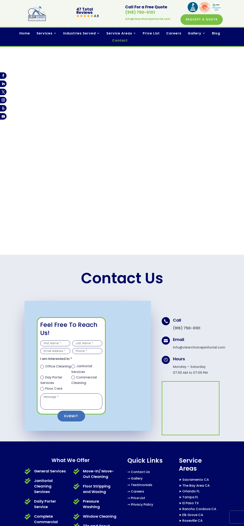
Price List (151, 34)
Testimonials (141, 277)
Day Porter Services (51, 172)
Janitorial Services (81, 161)
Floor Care (51, 181)
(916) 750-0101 (140, 12)
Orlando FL (191, 283)
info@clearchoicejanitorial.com (147, 19)
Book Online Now (173, 489)
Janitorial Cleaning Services (43, 278)
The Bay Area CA (196, 278)
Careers (173, 34)
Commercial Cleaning (84, 172)
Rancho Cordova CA (199, 301)
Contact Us (140, 264)
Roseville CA (192, 313)
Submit (71, 208)
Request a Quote (201, 20)
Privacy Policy (142, 297)
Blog (216, 34)
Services (44, 34)
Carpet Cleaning (50, 334)
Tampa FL (190, 289)
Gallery (194, 34)
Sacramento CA (195, 272)
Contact (120, 41)
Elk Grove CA (192, 307)
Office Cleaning (55, 159)
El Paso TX (190, 295)
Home (24, 34)
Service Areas (119, 34)
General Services (50, 263)
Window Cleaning (99, 308)
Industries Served (79, 34)
